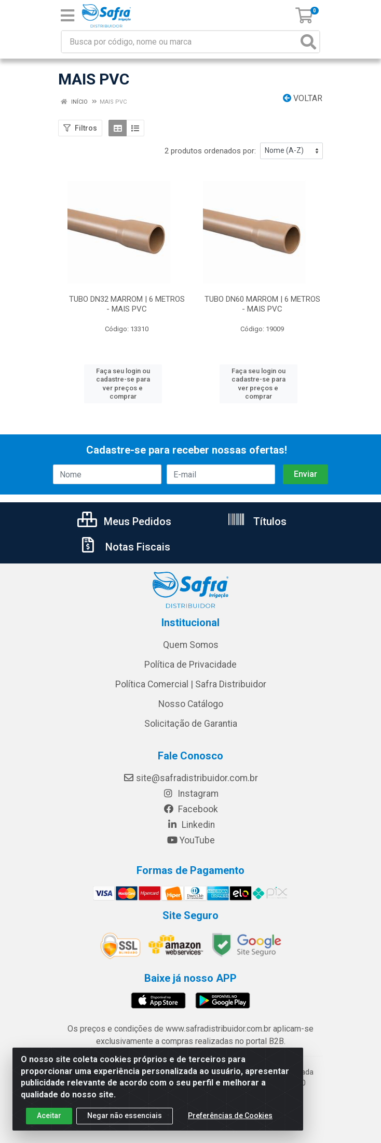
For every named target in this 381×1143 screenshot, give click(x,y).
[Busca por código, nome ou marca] (180, 41)
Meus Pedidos (124, 513)
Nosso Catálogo (190, 695)
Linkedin (191, 816)
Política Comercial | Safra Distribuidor (190, 676)
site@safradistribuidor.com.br (190, 770)
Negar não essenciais (124, 1115)
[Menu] (67, 15)
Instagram (190, 785)
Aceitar (49, 1115)
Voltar (302, 98)
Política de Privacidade (190, 656)
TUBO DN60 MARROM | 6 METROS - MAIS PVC (262, 304)
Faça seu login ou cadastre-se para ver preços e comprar (123, 379)
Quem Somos (191, 636)
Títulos (257, 513)
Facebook (190, 801)
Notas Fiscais (124, 538)
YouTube (191, 832)
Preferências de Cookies (230, 1115)
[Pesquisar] (308, 41)
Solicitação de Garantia (190, 715)
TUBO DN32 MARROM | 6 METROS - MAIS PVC (127, 304)
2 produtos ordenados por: (210, 151)
